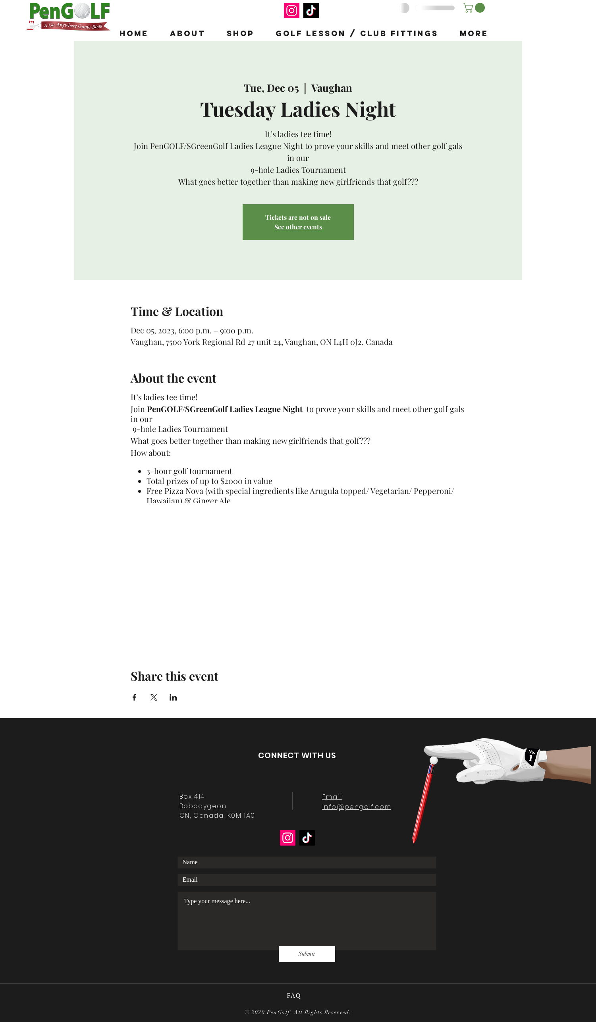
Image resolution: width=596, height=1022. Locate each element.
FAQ (295, 995)
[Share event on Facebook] (134, 697)
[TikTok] (311, 10)
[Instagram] (291, 10)
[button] (475, 8)
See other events (298, 227)
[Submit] (307, 954)
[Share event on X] (154, 697)
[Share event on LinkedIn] (173, 697)
